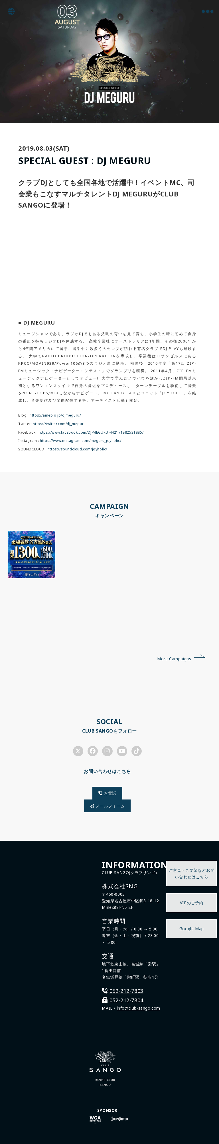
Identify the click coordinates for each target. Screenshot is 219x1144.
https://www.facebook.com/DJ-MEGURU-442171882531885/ (91, 432)
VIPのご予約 (191, 902)
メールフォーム (107, 806)
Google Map (191, 928)
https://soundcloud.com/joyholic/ (77, 449)
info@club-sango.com (138, 1008)
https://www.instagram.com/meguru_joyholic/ (80, 440)
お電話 (107, 793)
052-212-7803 (126, 990)
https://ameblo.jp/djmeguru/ (55, 415)
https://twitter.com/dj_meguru (59, 423)
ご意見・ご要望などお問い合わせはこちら (192, 873)
